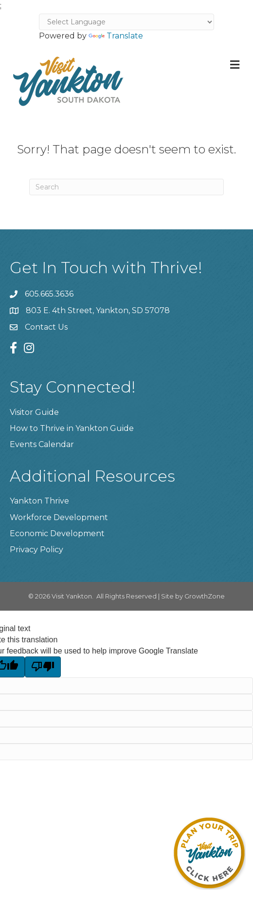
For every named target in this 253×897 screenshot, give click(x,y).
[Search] (126, 187)
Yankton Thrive (39, 500)
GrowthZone (204, 596)
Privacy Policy (36, 549)
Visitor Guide (34, 412)
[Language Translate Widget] (126, 22)
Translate (116, 35)
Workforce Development (59, 517)
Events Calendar (42, 444)
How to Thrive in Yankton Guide (72, 428)
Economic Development (57, 533)
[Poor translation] (43, 666)
